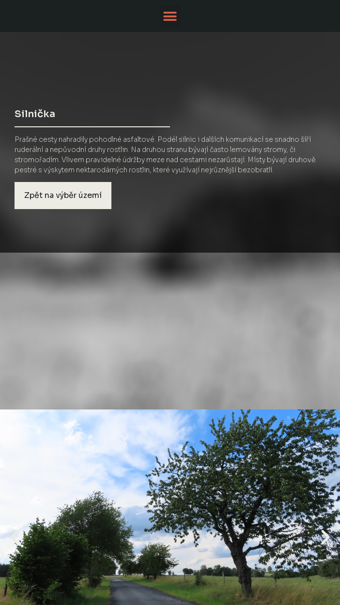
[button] (170, 16)
